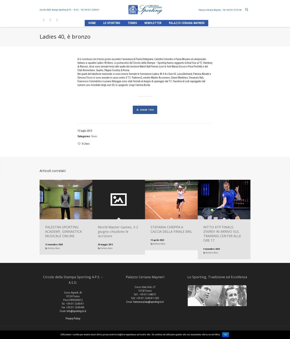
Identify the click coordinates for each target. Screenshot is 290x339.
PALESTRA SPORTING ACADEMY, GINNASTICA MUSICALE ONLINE (63, 231)
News (94, 136)
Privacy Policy (73, 318)
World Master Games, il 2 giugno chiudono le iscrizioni (118, 231)
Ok (225, 334)
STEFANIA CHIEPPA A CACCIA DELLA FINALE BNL (171, 229)
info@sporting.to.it (76, 311)
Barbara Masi (54, 248)
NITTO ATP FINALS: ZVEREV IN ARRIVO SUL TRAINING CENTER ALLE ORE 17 (222, 234)
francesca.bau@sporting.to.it (148, 301)
